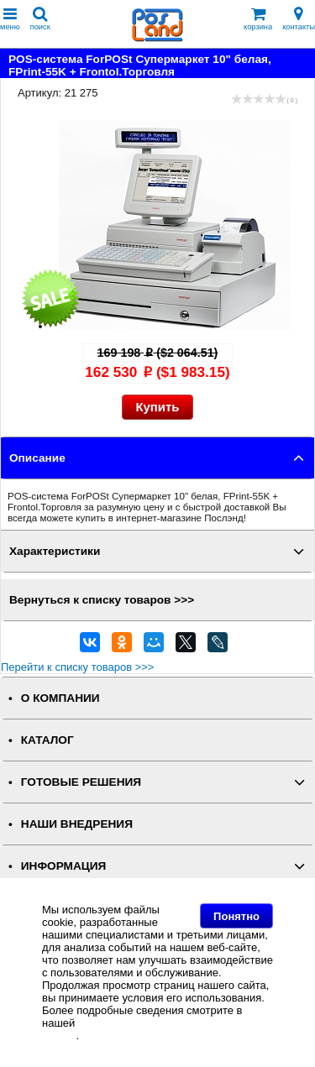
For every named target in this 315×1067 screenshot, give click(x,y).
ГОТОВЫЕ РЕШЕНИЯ (81, 782)
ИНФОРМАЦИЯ (64, 866)
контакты (298, 19)
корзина (258, 19)
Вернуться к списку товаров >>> (101, 600)
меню (10, 19)
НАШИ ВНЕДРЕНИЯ (77, 824)
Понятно (236, 916)
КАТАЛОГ (47, 740)
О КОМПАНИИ (60, 698)
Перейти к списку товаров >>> (77, 667)
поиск (40, 19)
